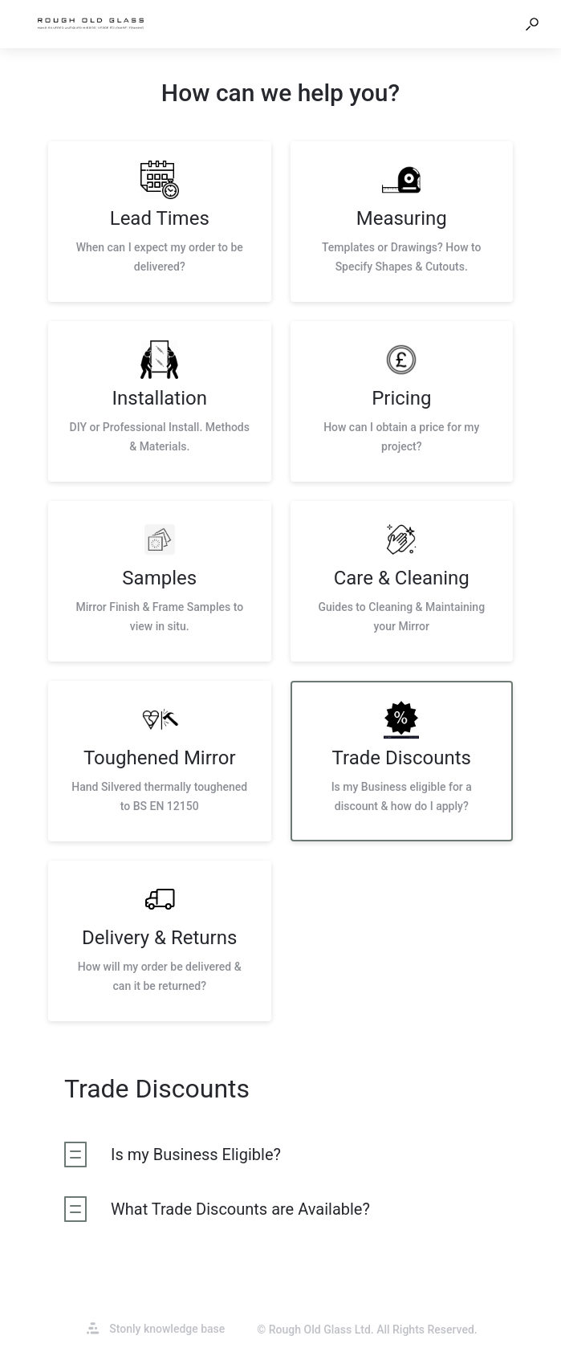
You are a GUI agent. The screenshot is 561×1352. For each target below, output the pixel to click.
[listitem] (159, 221)
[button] (532, 24)
